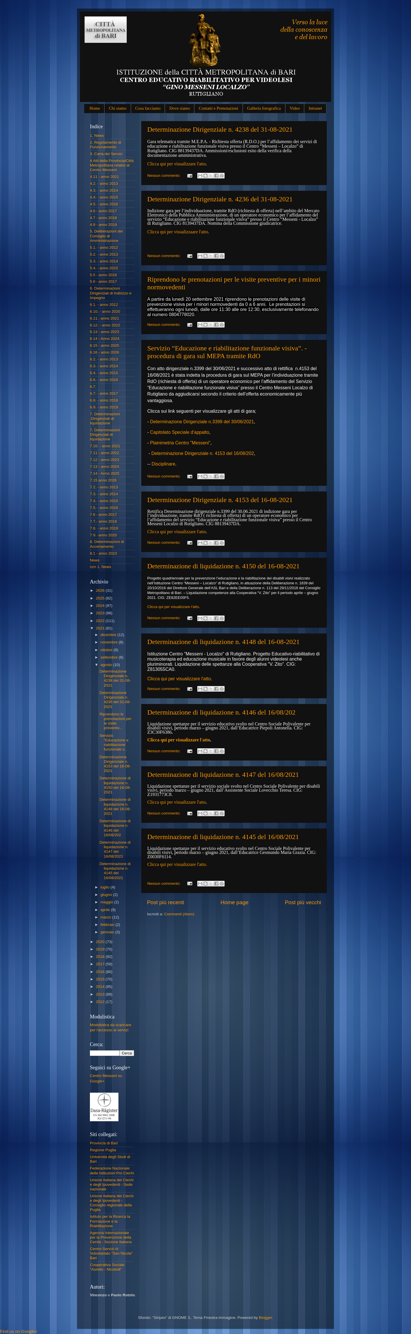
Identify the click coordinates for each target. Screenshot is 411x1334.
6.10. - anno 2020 (105, 311)
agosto (106, 665)
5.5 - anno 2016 (103, 275)
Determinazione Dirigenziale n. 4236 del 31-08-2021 (220, 199)
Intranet (315, 108)
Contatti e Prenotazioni (218, 108)
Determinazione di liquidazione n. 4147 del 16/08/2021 (223, 774)
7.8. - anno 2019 (104, 528)
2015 (101, 979)
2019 (101, 949)
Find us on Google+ (18, 1331)
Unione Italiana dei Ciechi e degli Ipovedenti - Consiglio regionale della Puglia (112, 1203)
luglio (105, 887)
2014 (101, 986)
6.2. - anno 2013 (104, 359)
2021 (101, 628)
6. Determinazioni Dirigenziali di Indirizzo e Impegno (111, 293)
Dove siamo (179, 108)
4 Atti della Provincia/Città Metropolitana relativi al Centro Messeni (112, 165)
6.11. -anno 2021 (104, 318)
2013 (101, 994)
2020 (101, 942)
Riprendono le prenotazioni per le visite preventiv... (116, 721)
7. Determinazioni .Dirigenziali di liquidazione (105, 418)
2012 (101, 1002)
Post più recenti (165, 902)
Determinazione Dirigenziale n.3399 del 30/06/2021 (202, 421)
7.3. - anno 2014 (104, 494)
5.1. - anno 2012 (104, 247)
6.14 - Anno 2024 (104, 338)
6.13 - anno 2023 (104, 332)
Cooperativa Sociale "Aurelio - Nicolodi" (107, 1267)
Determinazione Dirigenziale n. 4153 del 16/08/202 (202, 453)
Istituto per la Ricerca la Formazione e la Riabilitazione (110, 1221)
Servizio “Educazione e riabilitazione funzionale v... (114, 742)
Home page (235, 902)
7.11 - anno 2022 (104, 453)
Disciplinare (163, 464)
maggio (107, 902)
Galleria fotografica (264, 108)
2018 (101, 956)
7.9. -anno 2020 (103, 535)
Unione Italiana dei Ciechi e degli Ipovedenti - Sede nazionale (112, 1184)
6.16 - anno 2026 (104, 352)
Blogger (265, 1317)
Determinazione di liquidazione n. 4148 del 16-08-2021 (223, 641)
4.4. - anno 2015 (104, 197)
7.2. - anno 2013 (104, 487)
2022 (101, 621)
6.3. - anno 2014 (104, 366)
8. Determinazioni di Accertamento (107, 543)
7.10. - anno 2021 (105, 446)
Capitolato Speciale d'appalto (179, 432)
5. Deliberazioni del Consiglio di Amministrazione (106, 235)
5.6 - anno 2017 (103, 281)
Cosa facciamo (148, 108)
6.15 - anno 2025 (104, 345)
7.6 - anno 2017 (103, 514)
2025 (101, 598)
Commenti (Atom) (179, 914)
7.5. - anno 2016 (104, 507)
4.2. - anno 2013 (104, 183)
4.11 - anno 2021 (104, 176)
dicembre (108, 635)
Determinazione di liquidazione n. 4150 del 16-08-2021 (223, 566)
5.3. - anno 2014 (104, 261)
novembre (109, 642)
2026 (101, 590)
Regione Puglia (103, 1150)
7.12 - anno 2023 (104, 460)
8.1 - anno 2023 (103, 553)
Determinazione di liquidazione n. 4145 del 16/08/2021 (223, 836)
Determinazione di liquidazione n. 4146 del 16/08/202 (221, 712)
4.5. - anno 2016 (104, 204)
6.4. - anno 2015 (104, 373)
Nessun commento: (164, 175)
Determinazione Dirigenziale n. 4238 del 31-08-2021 (220, 129)
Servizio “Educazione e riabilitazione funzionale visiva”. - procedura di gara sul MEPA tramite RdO (227, 352)
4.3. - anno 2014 (104, 190)
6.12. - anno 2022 (105, 325)
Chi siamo (117, 108)
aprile (105, 910)
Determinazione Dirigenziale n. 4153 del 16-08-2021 (220, 499)
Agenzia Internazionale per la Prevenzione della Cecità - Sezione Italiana (111, 1237)
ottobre (107, 650)
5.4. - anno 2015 (104, 268)
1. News (97, 135)
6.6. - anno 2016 (104, 380)
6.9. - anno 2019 (104, 407)
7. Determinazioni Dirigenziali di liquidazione (105, 434)
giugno (106, 894)
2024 (101, 605)
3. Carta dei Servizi (106, 154)
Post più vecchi (303, 902)
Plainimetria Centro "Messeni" (180, 442)
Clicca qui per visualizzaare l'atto (177, 231)
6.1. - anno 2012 (104, 304)
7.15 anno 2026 (103, 480)
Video (295, 108)
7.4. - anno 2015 (104, 501)
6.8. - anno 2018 (104, 400)
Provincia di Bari (104, 1143)
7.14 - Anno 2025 (104, 473)
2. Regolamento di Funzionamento (105, 144)
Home (95, 108)
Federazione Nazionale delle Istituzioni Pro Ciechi (112, 1170)
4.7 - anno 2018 (103, 218)
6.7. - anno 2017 (104, 393)
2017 (101, 964)
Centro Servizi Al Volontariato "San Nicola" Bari (111, 1253)
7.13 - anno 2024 (104, 466)
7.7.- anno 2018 (103, 521)
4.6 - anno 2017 (103, 211)
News (95, 560)
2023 (101, 613)
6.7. (93, 386)
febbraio (108, 924)
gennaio (107, 932)
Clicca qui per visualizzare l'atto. (177, 864)
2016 (101, 972)
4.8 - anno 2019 (103, 224)
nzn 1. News (100, 567)
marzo (106, 917)
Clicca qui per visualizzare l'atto (176, 163)
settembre (109, 657)
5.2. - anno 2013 (104, 254)
